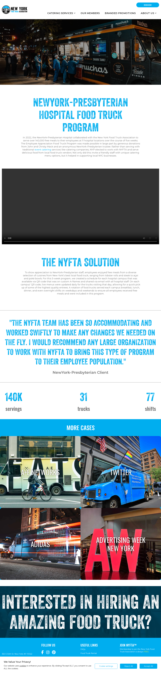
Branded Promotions (120, 13)
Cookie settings (106, 666)
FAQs (82, 649)
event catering (43, 149)
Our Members (90, 13)
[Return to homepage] (14, 9)
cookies (22, 666)
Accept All (148, 666)
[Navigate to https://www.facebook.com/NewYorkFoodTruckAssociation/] (42, 652)
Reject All (128, 666)
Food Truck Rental (88, 653)
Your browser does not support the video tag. (80, 206)
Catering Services (61, 13)
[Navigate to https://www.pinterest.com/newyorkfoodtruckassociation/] (54, 652)
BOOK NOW (148, 5)
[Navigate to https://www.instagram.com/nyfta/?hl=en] (47, 652)
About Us (149, 13)
